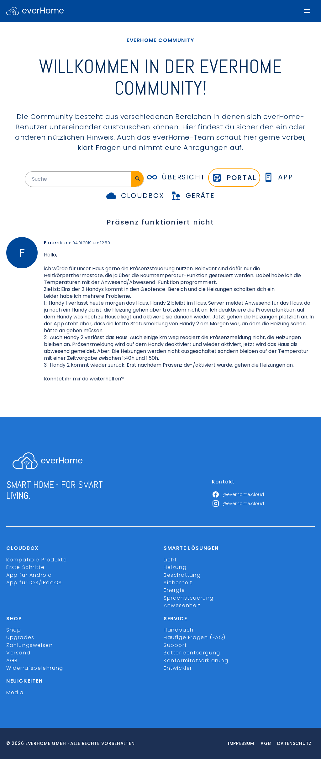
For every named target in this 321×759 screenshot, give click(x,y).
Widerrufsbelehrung (34, 668)
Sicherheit (178, 582)
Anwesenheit (182, 605)
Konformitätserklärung (196, 660)
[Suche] (137, 179)
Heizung (175, 567)
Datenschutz (294, 743)
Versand (18, 652)
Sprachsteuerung (189, 598)
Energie (174, 590)
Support (175, 645)
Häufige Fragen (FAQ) (195, 637)
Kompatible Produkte (36, 559)
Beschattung (182, 575)
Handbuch (179, 629)
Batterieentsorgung (192, 652)
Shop (13, 629)
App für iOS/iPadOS (34, 582)
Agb (265, 743)
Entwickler (178, 668)
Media (15, 692)
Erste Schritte (25, 567)
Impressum (241, 743)
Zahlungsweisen (29, 645)
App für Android (29, 575)
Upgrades (20, 637)
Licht (170, 559)
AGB (12, 660)
